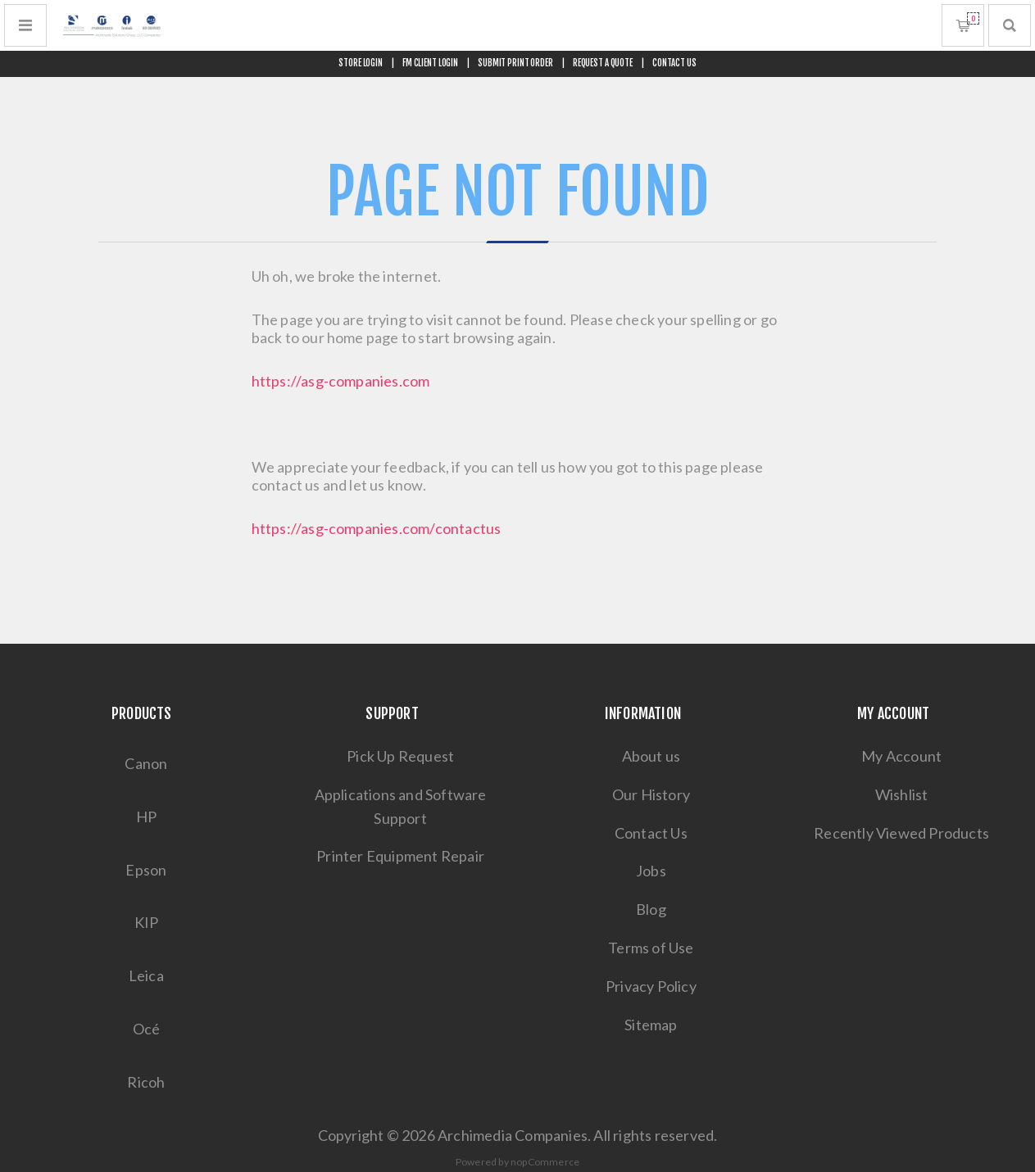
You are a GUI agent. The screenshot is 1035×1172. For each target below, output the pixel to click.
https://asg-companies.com (341, 381)
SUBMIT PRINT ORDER (515, 63)
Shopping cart (973, 18)
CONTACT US (674, 63)
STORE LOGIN (360, 63)
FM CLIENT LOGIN (430, 63)
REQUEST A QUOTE (603, 63)
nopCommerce (545, 1162)
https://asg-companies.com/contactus (377, 528)
